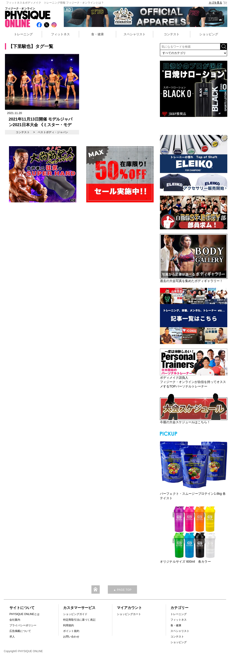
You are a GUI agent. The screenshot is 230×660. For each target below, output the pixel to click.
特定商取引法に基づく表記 (79, 619)
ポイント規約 (71, 631)
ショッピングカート (129, 614)
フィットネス (60, 34)
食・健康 (97, 34)
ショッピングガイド (75, 614)
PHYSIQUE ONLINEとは (24, 614)
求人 (12, 636)
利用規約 (68, 625)
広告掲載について (20, 631)
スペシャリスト (135, 34)
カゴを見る (218, 3)
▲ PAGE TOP (122, 589)
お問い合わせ (71, 636)
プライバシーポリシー (22, 625)
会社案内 (14, 619)
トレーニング (23, 34)
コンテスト (171, 34)
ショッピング (208, 34)
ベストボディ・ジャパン (53, 132)
